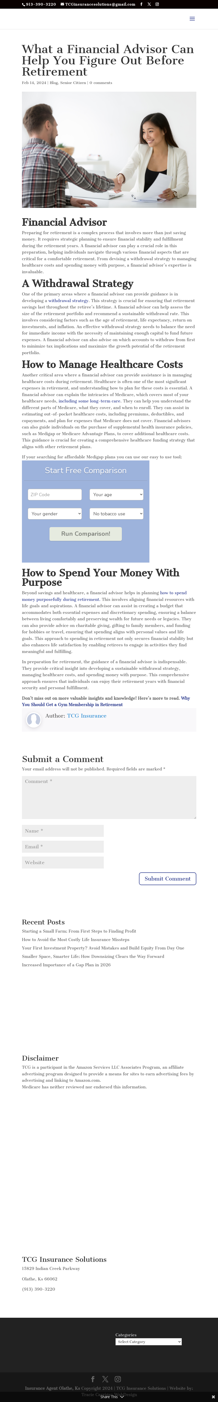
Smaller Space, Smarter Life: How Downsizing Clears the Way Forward (93, 956)
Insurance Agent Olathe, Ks (53, 1388)
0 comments (100, 82)
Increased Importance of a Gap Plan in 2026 (66, 965)
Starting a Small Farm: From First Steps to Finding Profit (79, 931)
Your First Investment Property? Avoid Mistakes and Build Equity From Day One (103, 948)
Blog (54, 82)
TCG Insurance (87, 715)
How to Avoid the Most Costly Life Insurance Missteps (76, 939)
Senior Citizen (73, 82)
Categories (126, 1335)
